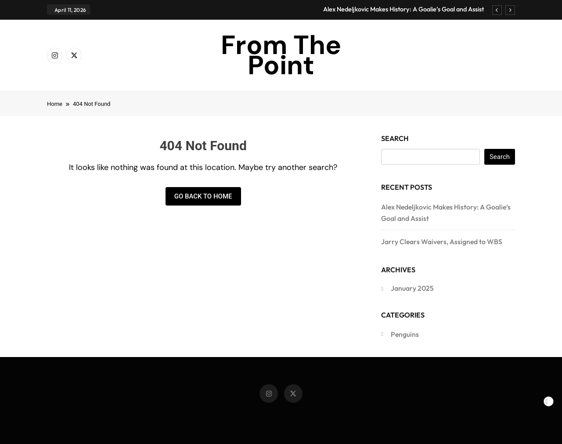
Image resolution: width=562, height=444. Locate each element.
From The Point (281, 55)
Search (395, 138)
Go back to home (203, 196)
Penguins (405, 334)
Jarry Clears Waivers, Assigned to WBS (441, 241)
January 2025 (412, 288)
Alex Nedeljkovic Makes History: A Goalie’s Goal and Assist (403, 9)
